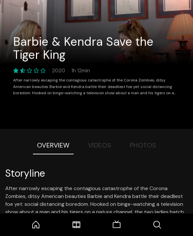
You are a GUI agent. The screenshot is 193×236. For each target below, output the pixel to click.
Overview (53, 145)
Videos (100, 145)
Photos (143, 145)
